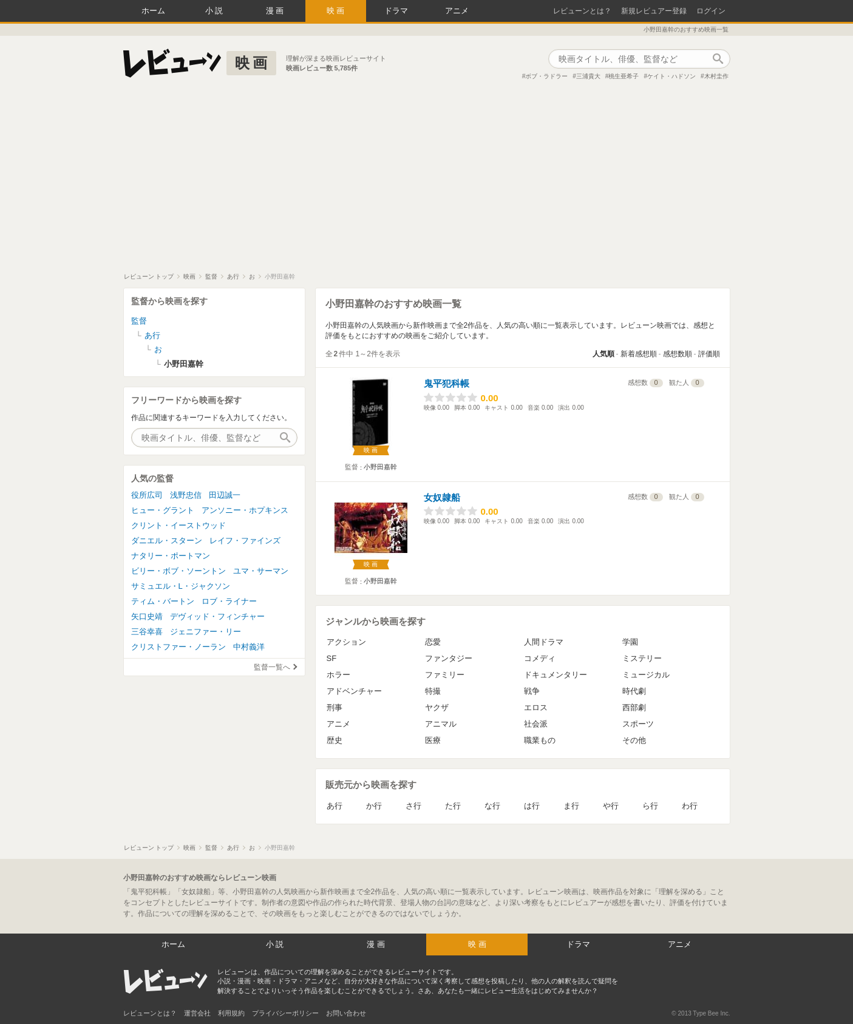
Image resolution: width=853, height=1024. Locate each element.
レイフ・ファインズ (244, 540)
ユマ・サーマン (260, 570)
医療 (433, 740)
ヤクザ (437, 707)
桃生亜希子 (623, 76)
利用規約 (231, 1013)
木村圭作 (716, 76)
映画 (337, 10)
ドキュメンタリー (555, 674)
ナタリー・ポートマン (170, 555)
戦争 (532, 691)
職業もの (540, 740)
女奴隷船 (442, 497)
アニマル (441, 723)
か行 (374, 805)
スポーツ (638, 723)
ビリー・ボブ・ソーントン (178, 570)
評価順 (709, 354)
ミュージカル (646, 674)
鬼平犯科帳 (446, 383)
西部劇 (634, 707)
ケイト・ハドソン (671, 76)
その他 (634, 740)
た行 (453, 805)
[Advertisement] (427, 181)
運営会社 (197, 1013)
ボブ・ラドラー (546, 76)
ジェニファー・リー (205, 631)
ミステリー (642, 658)
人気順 (603, 354)
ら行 (650, 805)
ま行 (571, 805)
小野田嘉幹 (380, 466)
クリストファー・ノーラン (178, 646)
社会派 (536, 723)
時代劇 (634, 691)
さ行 (413, 805)
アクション (346, 641)
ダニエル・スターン (166, 540)
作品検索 (718, 59)
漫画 (276, 10)
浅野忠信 (186, 495)
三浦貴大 (588, 76)
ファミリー (444, 674)
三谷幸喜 (147, 631)
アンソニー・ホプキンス (245, 510)
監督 (139, 320)
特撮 (433, 691)
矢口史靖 (147, 616)
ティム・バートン (162, 601)
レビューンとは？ (582, 11)
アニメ (457, 10)
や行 (611, 805)
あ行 (334, 805)
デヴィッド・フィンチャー (217, 616)
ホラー (338, 674)
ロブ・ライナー (229, 601)
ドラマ (396, 10)
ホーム (153, 10)
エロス (536, 707)
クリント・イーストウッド (178, 525)
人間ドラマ (543, 641)
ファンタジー (448, 658)
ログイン (711, 11)
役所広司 (147, 495)
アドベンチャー (354, 691)
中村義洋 (249, 646)
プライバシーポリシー (285, 1013)
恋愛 (433, 641)
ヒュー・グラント (162, 510)
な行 (492, 805)
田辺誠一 (224, 495)
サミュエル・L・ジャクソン (180, 586)
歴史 (334, 740)
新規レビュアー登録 (654, 11)
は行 (532, 805)
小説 (215, 10)
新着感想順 (638, 354)
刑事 (334, 707)
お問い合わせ (346, 1013)
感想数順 (677, 354)
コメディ (540, 658)
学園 (630, 641)
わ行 (690, 805)
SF (332, 658)
